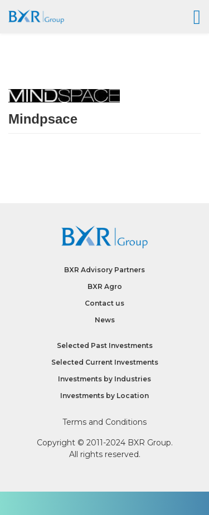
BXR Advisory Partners (104, 270)
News (105, 320)
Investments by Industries (104, 379)
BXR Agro (105, 286)
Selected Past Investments (105, 345)
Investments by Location (104, 395)
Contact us (104, 303)
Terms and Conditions (104, 422)
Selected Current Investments (104, 362)
